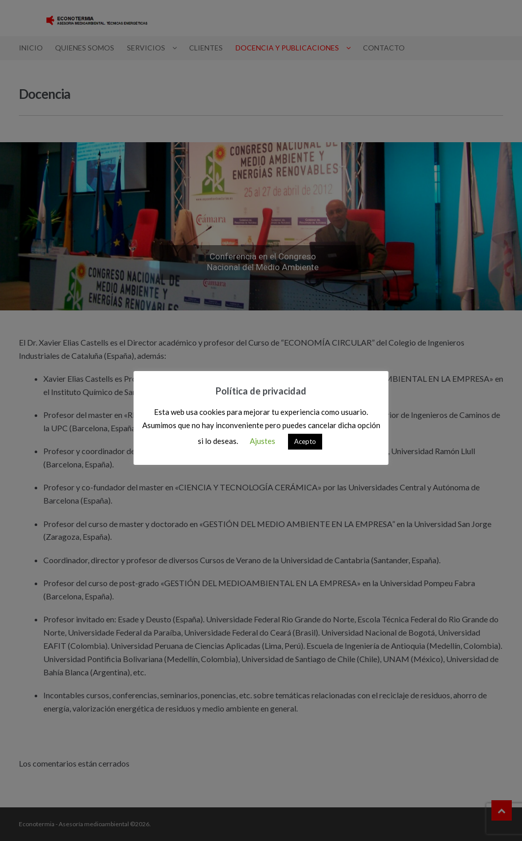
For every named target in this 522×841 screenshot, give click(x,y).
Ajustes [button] (262, 440)
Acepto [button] (305, 441)
